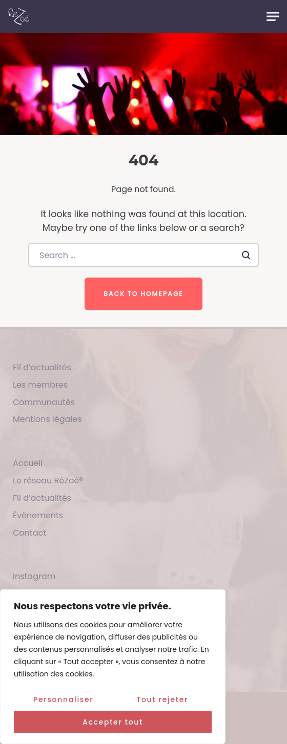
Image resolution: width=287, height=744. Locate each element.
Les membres (40, 385)
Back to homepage (143, 293)
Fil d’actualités (42, 367)
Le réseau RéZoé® (48, 480)
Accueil (28, 463)
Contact (29, 533)
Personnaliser (63, 699)
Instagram (34, 576)
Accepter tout (113, 722)
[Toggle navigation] (272, 16)
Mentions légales (47, 419)
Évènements (38, 515)
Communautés (44, 402)
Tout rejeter (162, 699)
